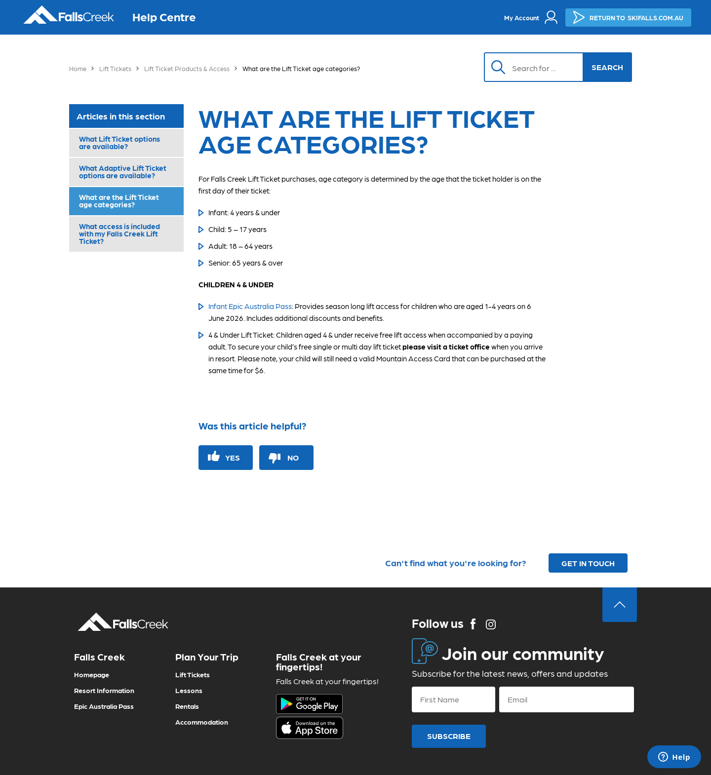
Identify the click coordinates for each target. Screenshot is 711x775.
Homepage (91, 674)
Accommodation (201, 722)
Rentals (187, 706)
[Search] (538, 67)
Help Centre (164, 16)
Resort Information (104, 690)
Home (77, 68)
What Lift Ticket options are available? (119, 142)
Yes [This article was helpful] (232, 457)
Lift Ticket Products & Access (187, 68)
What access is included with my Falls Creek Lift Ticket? (119, 233)
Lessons (188, 690)
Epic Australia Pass (104, 706)
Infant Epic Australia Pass (250, 306)
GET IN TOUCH (588, 563)
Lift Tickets (115, 68)
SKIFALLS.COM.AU (628, 17)
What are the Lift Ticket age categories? (119, 201)
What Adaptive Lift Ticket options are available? (122, 171)
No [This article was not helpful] (293, 457)
